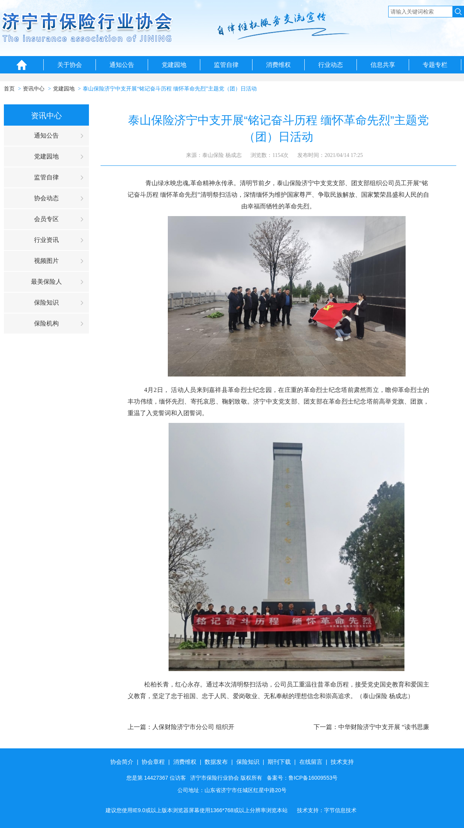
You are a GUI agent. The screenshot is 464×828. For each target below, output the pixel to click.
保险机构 (46, 323)
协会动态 (46, 198)
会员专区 (46, 219)
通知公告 (121, 64)
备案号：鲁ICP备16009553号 (302, 778)
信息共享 (382, 64)
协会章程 (153, 761)
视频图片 (46, 260)
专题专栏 (435, 64)
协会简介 (121, 761)
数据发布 (216, 761)
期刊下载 (279, 761)
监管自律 (226, 64)
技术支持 (342, 761)
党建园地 (174, 64)
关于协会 (69, 64)
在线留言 (310, 761)
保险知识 (46, 302)
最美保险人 (46, 281)
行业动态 (330, 64)
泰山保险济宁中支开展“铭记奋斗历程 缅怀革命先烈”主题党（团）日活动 (170, 89)
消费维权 (278, 64)
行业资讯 (46, 240)
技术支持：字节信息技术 (327, 810)
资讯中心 (33, 89)
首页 (9, 89)
